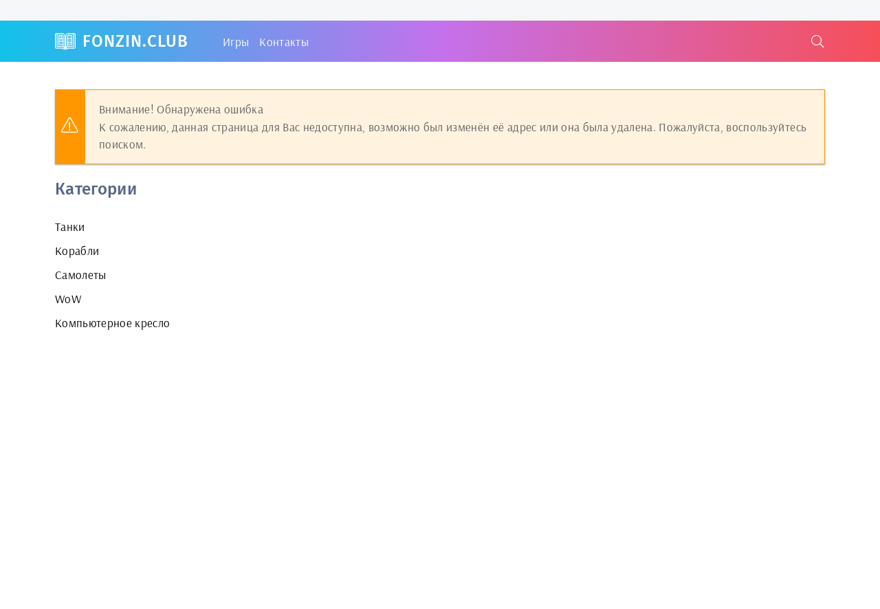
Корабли (77, 250)
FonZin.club (135, 41)
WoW (68, 298)
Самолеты (81, 274)
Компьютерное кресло (112, 322)
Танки (70, 226)
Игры (236, 41)
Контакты (284, 41)
